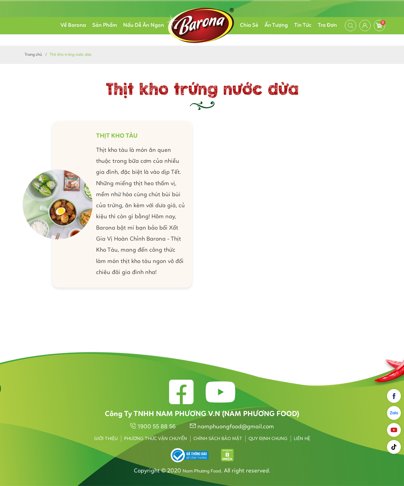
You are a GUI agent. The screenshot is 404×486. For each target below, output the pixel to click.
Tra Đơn (327, 25)
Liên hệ (302, 439)
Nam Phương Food (202, 471)
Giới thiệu (106, 439)
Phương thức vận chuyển (155, 439)
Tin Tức (302, 25)
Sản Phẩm (104, 25)
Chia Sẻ (249, 25)
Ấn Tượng (276, 25)
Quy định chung (267, 439)
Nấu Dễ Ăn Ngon (143, 25)
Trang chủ (33, 55)
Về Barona (73, 25)
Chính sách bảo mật (217, 439)
